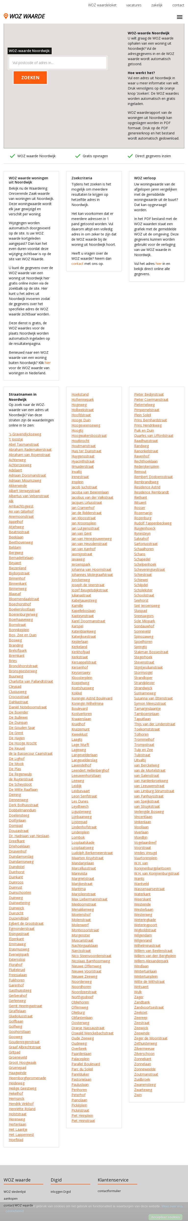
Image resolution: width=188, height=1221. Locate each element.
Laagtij (76, 739)
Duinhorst (16, 872)
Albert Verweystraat (24, 490)
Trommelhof (144, 739)
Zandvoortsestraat (149, 1007)
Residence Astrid (147, 487)
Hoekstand (80, 394)
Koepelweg (80, 682)
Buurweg (16, 676)
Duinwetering (19, 902)
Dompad (16, 825)
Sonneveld (142, 631)
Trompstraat (144, 744)
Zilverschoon (144, 1053)
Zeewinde (142, 1033)
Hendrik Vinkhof (21, 1103)
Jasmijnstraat (81, 554)
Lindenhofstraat (84, 827)
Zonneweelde (145, 1069)
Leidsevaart (80, 791)
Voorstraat (142, 847)
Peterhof (78, 1094)
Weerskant (142, 899)
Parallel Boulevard (85, 1064)
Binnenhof (17, 578)
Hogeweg (79, 404)
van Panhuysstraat (149, 796)
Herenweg (17, 1119)
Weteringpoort (145, 924)
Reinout (140, 471)
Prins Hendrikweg (148, 425)
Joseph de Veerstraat (88, 585)
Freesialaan (18, 975)
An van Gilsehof (21, 511)
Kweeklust (79, 734)
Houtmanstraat (83, 445)
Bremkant (16, 655)
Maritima (78, 888)
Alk (11, 501)
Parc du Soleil (82, 1069)
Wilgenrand (143, 940)
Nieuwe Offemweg (86, 966)
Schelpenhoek (145, 564)
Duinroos (16, 882)
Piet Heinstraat (83, 1120)
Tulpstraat (142, 755)
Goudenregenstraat (24, 1041)
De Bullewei (18, 717)
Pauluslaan (80, 1084)
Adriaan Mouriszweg (25, 480)
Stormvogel (143, 672)
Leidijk (76, 785)
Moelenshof (81, 914)
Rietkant (140, 497)
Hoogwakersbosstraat (89, 435)
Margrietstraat (82, 878)
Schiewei (141, 579)
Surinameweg (145, 693)
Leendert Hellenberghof (90, 770)
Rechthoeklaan (146, 461)
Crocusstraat (19, 696)
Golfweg (15, 1026)
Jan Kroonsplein (83, 523)
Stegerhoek (143, 657)
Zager (138, 997)
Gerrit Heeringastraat (25, 1005)
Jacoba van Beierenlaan (90, 492)
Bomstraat (17, 624)
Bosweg (15, 640)
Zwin (138, 1094)
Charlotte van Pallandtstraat (31, 681)
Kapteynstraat (82, 615)
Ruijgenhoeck (144, 528)
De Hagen (17, 738)
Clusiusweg (17, 691)
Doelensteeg (19, 815)
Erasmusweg (19, 949)
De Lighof (16, 758)
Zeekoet (140, 1012)
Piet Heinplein (82, 1115)
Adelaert (15, 470)
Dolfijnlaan (17, 820)
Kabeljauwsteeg (84, 600)
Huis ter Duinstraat (86, 451)
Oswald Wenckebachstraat (92, 1033)
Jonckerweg (80, 579)
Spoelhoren (143, 641)
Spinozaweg (143, 636)
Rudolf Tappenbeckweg (152, 523)
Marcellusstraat (83, 868)
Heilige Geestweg (22, 1088)
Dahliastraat (18, 702)
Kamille (77, 605)
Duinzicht (16, 913)
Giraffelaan (17, 1011)
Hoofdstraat (81, 415)
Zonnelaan (142, 1064)
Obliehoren (80, 1002)
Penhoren (79, 1089)
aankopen (11, 1198)
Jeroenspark (80, 564)
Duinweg (16, 897)
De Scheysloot (20, 784)
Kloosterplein (81, 677)
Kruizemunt (80, 729)
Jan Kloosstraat (83, 518)
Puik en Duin (144, 430)
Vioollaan (141, 827)
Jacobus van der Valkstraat (92, 497)
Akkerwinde (18, 485)
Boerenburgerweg (23, 614)
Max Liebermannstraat (89, 899)
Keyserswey (80, 672)
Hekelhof (16, 1093)
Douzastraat (19, 830)
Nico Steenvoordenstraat (91, 955)
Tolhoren (141, 734)
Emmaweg (17, 944)
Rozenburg (142, 518)
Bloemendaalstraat (24, 599)
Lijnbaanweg (81, 816)
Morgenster (80, 935)
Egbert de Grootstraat (26, 923)
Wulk (138, 991)
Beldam (15, 547)
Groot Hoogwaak (22, 1062)
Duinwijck (16, 908)
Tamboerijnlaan (146, 713)
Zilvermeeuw (144, 1048)
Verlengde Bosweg (149, 811)
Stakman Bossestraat (151, 651)
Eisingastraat (19, 933)
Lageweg (78, 749)
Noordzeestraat (84, 991)
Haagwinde (17, 1072)
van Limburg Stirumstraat (154, 791)
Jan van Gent (81, 533)
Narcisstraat (81, 950)
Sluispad (140, 610)
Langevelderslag (84, 760)
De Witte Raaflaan (23, 789)
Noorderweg (81, 981)
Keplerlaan (79, 641)
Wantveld (141, 883)
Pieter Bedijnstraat (149, 394)
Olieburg (78, 1012)
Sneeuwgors (144, 615)
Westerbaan (143, 909)
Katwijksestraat (83, 636)
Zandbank (142, 1002)
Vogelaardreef (145, 842)
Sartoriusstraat (146, 543)
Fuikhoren (16, 980)
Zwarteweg (143, 1089)
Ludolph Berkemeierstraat (92, 852)
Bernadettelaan (21, 557)
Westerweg (143, 914)
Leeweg (77, 780)
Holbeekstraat (82, 409)
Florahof (15, 964)
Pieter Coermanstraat (151, 399)
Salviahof (141, 538)
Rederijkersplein (146, 466)
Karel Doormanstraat (88, 621)
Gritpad (14, 1052)
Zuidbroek (142, 1079)
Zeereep (140, 1017)
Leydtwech (80, 806)
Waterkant (142, 894)
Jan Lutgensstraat (85, 528)
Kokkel (76, 693)
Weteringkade (145, 919)
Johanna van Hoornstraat (91, 569)
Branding (16, 645)
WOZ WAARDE (24, 16)
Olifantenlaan (82, 1017)
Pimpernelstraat (146, 409)
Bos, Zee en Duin (22, 635)
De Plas (15, 768)
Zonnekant (142, 1058)
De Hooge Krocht (23, 743)
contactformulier (109, 1191)
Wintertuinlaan (145, 971)
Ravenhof (141, 456)
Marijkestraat (82, 883)
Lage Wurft (80, 744)
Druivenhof (17, 851)
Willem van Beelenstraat (153, 950)
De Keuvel (17, 748)
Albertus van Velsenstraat (29, 496)
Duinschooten (20, 892)
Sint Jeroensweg (147, 605)
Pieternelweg (144, 404)
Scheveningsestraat (149, 569)
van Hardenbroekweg (151, 780)
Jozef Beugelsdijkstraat (89, 590)
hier (48, 362)
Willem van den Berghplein (155, 955)
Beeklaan (16, 537)
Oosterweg (80, 1022)
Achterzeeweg (20, 465)
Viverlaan (141, 832)
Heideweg (16, 1083)
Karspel (77, 626)
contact (178, 5)
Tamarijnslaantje (147, 708)
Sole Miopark (144, 621)
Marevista (79, 873)
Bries (13, 660)
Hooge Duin (81, 420)
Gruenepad (17, 1067)
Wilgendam (143, 935)
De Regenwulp (20, 774)
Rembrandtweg (146, 482)
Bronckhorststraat (23, 665)
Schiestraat (143, 574)
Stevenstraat (144, 662)
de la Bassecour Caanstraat (31, 753)
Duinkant (16, 877)
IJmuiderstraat (82, 466)
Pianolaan (79, 1100)
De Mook (16, 763)
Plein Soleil (142, 415)
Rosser (139, 507)
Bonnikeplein (19, 629)
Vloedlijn (140, 837)
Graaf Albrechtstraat (25, 1047)
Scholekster (143, 590)
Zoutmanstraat (146, 1074)
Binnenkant (18, 583)
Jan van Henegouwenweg (91, 538)
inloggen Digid (61, 1192)
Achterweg (17, 459)
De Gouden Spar (22, 727)
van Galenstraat (146, 775)
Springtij (140, 646)
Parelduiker (80, 1074)
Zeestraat (142, 1022)
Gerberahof (18, 995)
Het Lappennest (21, 1134)
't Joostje (16, 439)
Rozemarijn (143, 512)
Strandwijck (143, 688)
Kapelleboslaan (83, 610)
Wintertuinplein (146, 976)
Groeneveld (18, 1057)
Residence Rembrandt (151, 492)
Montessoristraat (85, 930)
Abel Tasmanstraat (24, 444)
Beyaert (15, 562)
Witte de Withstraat (149, 981)
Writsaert (141, 986)
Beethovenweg (21, 542)
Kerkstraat (79, 657)
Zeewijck (141, 1028)
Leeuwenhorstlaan (86, 775)
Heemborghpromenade (27, 1078)
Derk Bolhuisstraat (23, 805)
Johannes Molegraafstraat (92, 574)
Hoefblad (16, 1139)
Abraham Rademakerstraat (30, 449)
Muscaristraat (82, 940)
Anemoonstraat (21, 516)
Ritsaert (140, 502)
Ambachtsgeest (21, 506)
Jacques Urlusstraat (86, 502)
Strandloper (143, 677)
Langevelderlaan (84, 755)
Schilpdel (141, 585)
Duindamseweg (21, 861)
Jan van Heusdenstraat (89, 543)
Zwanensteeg (145, 1084)
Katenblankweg (83, 631)
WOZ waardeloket (102, 5)
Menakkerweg (82, 909)
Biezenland (17, 568)
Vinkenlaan (142, 821)
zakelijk (157, 5)
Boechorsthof (20, 604)
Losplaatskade (82, 842)
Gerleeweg (17, 1000)
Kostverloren (81, 713)
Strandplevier (144, 682)
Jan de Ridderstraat (86, 512)
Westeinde (142, 904)
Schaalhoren (144, 548)
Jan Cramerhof (82, 507)
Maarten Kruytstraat (87, 858)
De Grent (16, 732)
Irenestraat (80, 476)
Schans (139, 554)
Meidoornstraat (83, 904)
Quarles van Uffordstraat (153, 435)
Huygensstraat (82, 456)
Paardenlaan (81, 1053)
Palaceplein (80, 1058)
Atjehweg (16, 526)
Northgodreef (82, 997)
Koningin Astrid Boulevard (91, 698)
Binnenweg (17, 588)
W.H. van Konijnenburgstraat (156, 873)
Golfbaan (16, 1021)
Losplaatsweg (82, 847)
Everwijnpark (19, 954)
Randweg (141, 445)
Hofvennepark (82, 399)
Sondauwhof (144, 626)
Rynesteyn (142, 533)
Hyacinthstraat (82, 461)
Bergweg (16, 552)
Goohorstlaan (20, 1031)
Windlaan (141, 966)
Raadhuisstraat (146, 440)
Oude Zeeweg (82, 1038)
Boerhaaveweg (21, 619)
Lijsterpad (79, 821)
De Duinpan (18, 722)
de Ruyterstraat (21, 779)
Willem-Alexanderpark (151, 961)
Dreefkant (17, 841)
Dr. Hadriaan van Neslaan (29, 835)
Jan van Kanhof (83, 548)
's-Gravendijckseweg (25, 434)
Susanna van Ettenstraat (153, 698)
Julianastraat (81, 595)
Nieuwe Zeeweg (84, 976)
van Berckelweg (146, 765)
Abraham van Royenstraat (29, 454)
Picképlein (79, 1105)
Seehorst (141, 600)
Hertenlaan (17, 1124)
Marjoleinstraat (83, 894)
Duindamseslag (21, 856)
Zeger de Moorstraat (150, 1038)
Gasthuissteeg (20, 990)
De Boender (18, 712)
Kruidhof (78, 724)
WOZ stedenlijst (15, 1192)
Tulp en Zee (143, 749)
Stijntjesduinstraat (148, 667)
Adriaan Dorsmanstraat (27, 475)
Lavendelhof (81, 765)
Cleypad (15, 686)
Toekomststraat (147, 729)
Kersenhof (79, 667)
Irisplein (77, 482)
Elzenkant (16, 938)
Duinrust (15, 887)
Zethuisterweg (145, 1043)
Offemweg (79, 1007)
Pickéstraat (80, 1110)
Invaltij (76, 471)
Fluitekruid (17, 969)
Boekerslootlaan (22, 609)
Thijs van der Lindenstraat (154, 724)
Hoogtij (77, 430)
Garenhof (16, 985)
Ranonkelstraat (146, 451)
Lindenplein (80, 832)
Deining (15, 794)
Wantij (139, 878)
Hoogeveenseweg (85, 425)
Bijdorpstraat (19, 573)
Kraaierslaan (81, 718)
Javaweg (78, 559)
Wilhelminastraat (147, 945)
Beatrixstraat (19, 532)
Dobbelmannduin (22, 810)
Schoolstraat (144, 595)
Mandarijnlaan (82, 863)
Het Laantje (18, 1129)
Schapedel (142, 559)
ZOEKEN (30, 77)
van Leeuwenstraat (149, 785)
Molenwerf (80, 924)
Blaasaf (15, 593)
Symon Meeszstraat (150, 703)
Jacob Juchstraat (84, 487)
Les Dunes (79, 801)
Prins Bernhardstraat (150, 420)
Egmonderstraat (22, 928)
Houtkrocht (80, 440)
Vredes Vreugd (145, 852)
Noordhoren (81, 986)
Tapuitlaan (142, 718)
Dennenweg (18, 799)
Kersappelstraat (83, 662)
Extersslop (17, 959)
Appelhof (16, 521)
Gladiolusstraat (21, 1016)
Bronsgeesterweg (23, 671)
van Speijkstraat (146, 801)
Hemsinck (16, 1098)
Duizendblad (18, 918)
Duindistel (16, 866)
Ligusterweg (81, 811)
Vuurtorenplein (145, 858)
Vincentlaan (143, 816)
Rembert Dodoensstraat (153, 476)
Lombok (78, 837)
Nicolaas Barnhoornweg (90, 961)
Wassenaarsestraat (149, 888)
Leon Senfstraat (84, 796)
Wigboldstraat (145, 930)
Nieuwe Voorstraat (86, 971)
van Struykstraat (147, 806)
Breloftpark (18, 650)
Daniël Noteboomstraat (28, 707)
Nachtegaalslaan (84, 945)
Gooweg (15, 1036)
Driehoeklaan (19, 846)
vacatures (133, 5)
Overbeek (79, 1048)
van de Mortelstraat (149, 770)
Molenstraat (81, 919)
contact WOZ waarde (18, 1205)
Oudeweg (79, 1043)
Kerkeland (79, 646)
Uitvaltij (140, 760)
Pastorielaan (81, 1079)
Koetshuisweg (82, 688)
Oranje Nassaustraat (88, 1028)
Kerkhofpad (80, 651)
